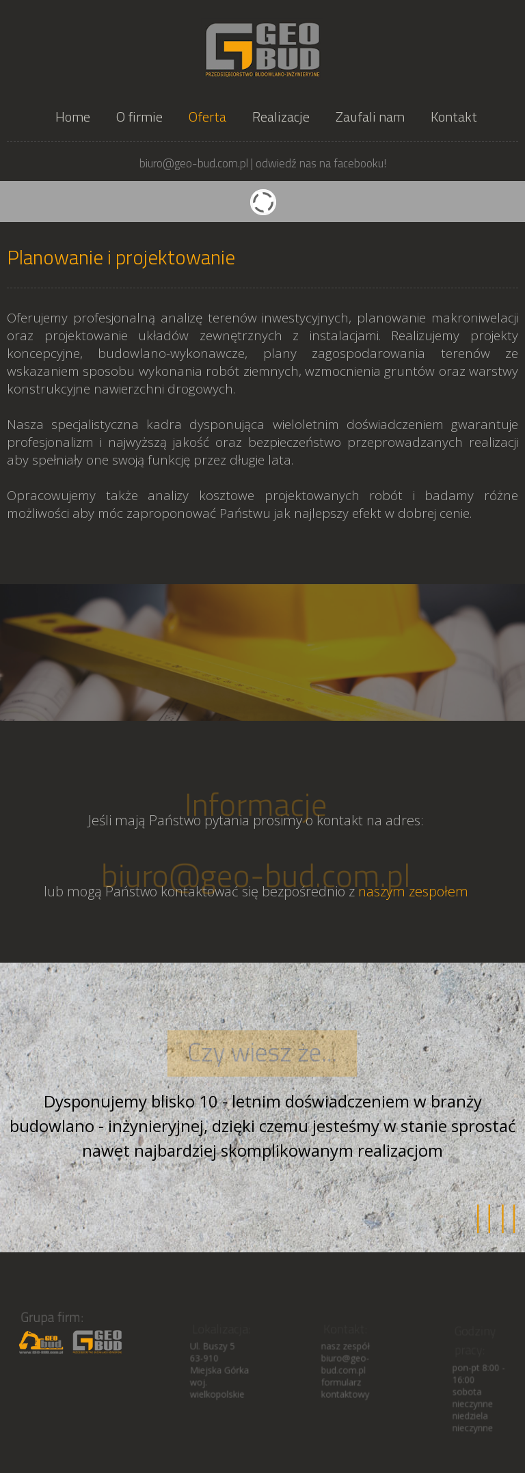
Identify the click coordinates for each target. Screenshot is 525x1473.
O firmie (139, 116)
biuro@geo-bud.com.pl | (196, 163)
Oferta (207, 116)
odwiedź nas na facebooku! (321, 163)
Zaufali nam (370, 116)
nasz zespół (344, 1349)
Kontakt (454, 116)
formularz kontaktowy (344, 1390)
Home (72, 116)
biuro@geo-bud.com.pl (255, 878)
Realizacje (281, 116)
